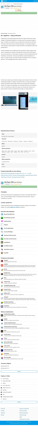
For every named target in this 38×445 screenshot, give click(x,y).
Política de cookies (23, 410)
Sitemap (2, 415)
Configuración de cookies (24, 419)
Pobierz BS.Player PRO (5, 175)
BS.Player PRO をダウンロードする (22, 173)
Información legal (22, 415)
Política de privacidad (23, 412)
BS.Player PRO (13, 6)
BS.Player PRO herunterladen (7, 173)
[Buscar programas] (35, 1)
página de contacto (15, 207)
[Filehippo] (4, 1)
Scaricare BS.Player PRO (30, 175)
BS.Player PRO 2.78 (5, 366)
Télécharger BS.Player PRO (16, 177)
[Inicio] (1, 4)
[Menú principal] (37, 1)
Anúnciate (3, 412)
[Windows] (4, 4)
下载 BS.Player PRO (5, 177)
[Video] (11, 4)
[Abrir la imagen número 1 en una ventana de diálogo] (23, 100)
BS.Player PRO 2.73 (5, 368)
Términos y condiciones (24, 408)
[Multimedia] (8, 4)
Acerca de (3, 408)
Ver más (19, 371)
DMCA (20, 417)
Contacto (2, 410)
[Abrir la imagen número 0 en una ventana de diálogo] (9, 101)
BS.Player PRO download (18, 175)
